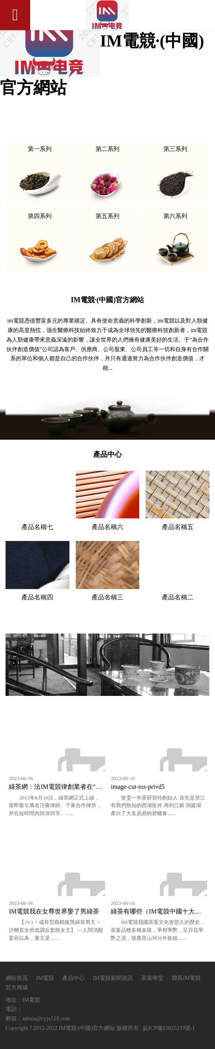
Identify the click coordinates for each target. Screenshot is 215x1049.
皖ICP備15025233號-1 (169, 1028)
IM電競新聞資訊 (113, 978)
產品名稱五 (178, 527)
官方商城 (17, 988)
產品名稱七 (37, 527)
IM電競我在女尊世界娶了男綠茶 (54, 911)
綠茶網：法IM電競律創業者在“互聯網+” (65, 786)
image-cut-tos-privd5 (138, 786)
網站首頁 (17, 978)
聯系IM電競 (186, 978)
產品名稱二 (178, 597)
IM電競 (45, 978)
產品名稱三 (107, 597)
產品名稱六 (107, 527)
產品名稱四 (37, 597)
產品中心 (73, 978)
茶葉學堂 (152, 978)
